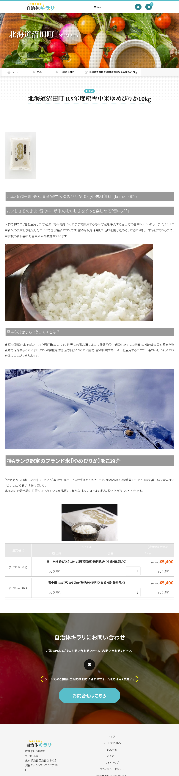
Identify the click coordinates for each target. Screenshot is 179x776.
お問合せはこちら (89, 710)
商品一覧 (111, 749)
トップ (112, 736)
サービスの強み (112, 743)
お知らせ (112, 756)
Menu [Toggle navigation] (98, 7)
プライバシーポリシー (112, 769)
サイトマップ (112, 762)
